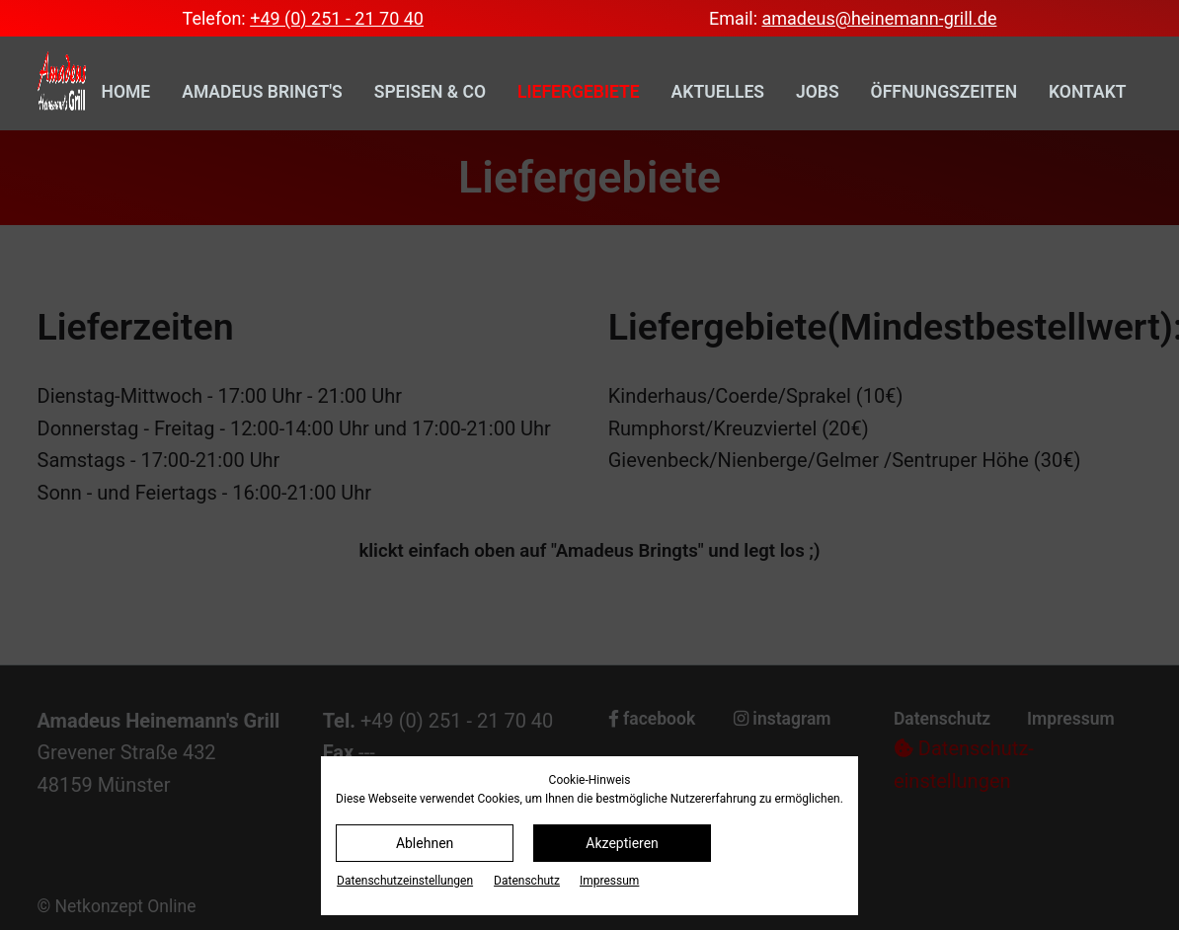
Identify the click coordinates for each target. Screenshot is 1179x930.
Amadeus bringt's (262, 92)
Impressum (609, 881)
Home (126, 92)
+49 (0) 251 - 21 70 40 (337, 18)
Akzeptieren (622, 843)
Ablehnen (424, 843)
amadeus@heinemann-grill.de (878, 18)
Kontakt (1087, 92)
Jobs (817, 92)
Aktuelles (717, 92)
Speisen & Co (430, 92)
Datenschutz (527, 881)
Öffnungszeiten (944, 92)
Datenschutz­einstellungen (405, 881)
